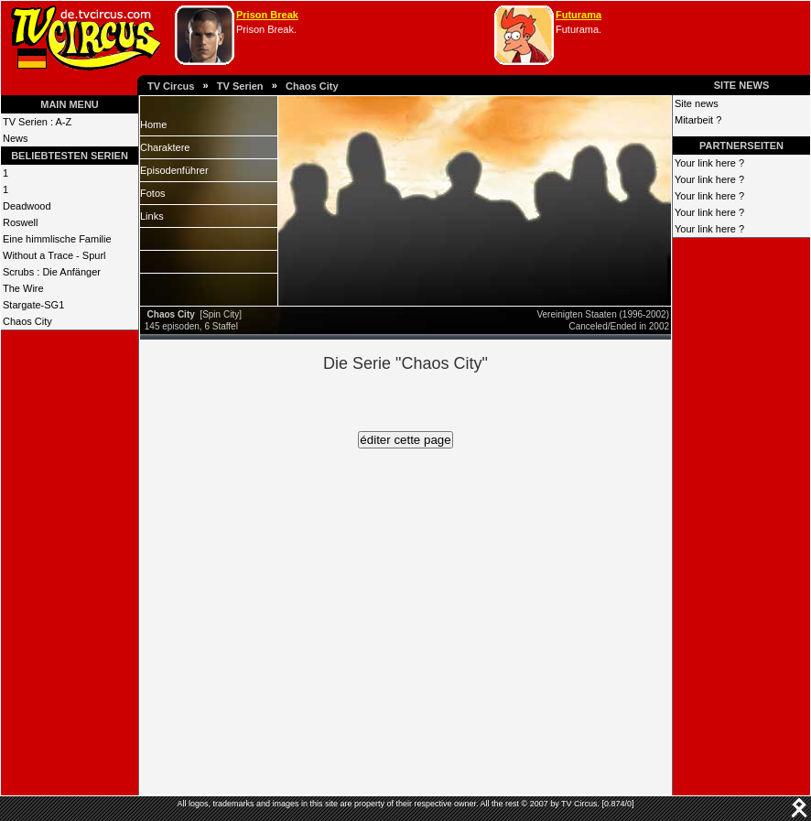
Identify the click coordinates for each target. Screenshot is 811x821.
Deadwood (27, 205)
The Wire (23, 288)
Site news (697, 103)
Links (152, 216)
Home (153, 124)
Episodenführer (174, 170)
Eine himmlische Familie (57, 238)
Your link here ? (709, 162)
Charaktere (164, 147)
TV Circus (170, 86)
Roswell (20, 222)
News (15, 138)
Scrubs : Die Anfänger (52, 271)
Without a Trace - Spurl (54, 255)
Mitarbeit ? (698, 119)
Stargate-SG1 (33, 304)
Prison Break (267, 14)
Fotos (153, 193)
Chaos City (312, 86)
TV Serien (240, 86)
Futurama (578, 14)
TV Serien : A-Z (37, 121)
